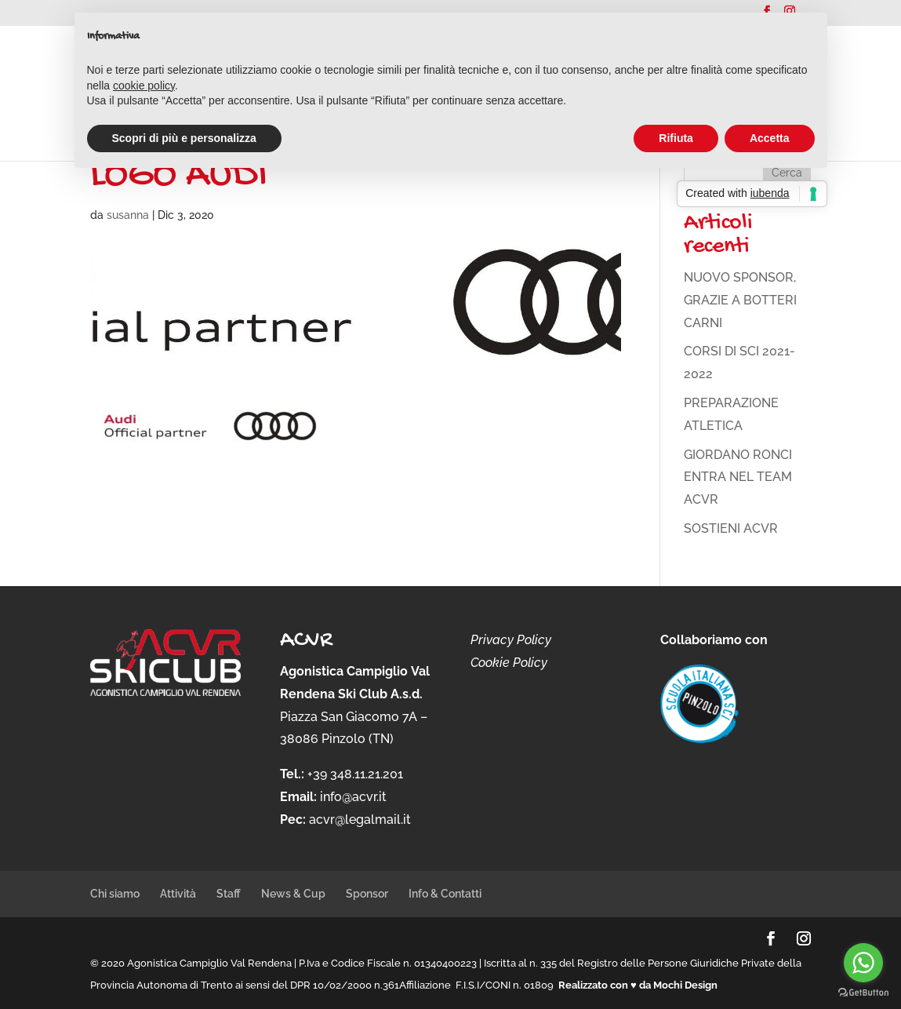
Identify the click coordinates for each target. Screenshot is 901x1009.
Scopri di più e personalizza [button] (184, 138)
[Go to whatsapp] (863, 962)
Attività (178, 893)
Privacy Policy (510, 639)
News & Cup (293, 893)
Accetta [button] (770, 138)
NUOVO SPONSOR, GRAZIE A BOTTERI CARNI (740, 300)
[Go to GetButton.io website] (863, 993)
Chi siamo (115, 893)
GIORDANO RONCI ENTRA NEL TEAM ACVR (738, 477)
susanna (128, 215)
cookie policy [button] (144, 85)
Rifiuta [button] (676, 138)
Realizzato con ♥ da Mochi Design (638, 985)
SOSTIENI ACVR (731, 528)
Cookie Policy (508, 662)
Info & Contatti (445, 893)
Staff (228, 893)
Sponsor (367, 893)
